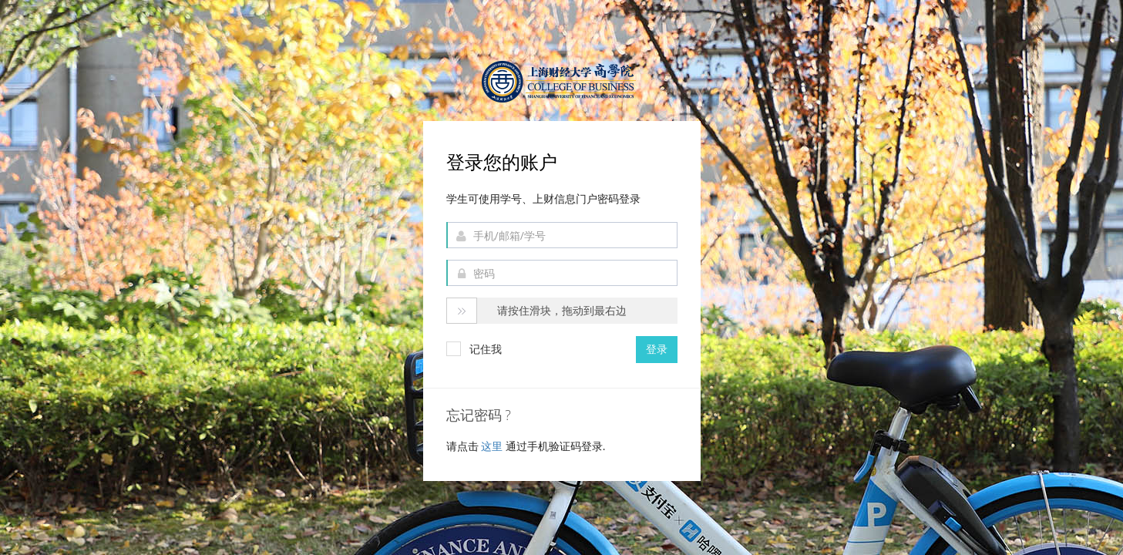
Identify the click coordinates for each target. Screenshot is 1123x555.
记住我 (474, 348)
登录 (656, 348)
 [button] (461, 311)
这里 (493, 446)
